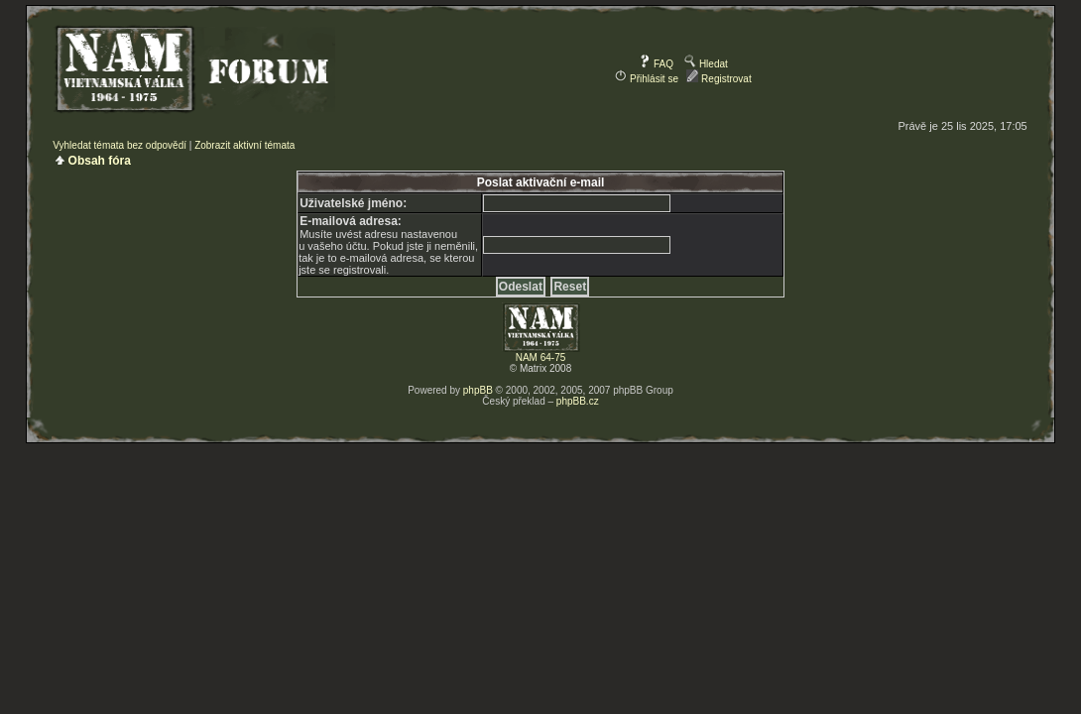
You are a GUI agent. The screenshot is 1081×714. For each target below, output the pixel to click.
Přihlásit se (646, 78)
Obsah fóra (99, 161)
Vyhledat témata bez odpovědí (119, 145)
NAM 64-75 (541, 357)
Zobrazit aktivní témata (244, 145)
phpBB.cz (577, 401)
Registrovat (718, 78)
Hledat (706, 64)
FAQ (656, 64)
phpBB (478, 390)
